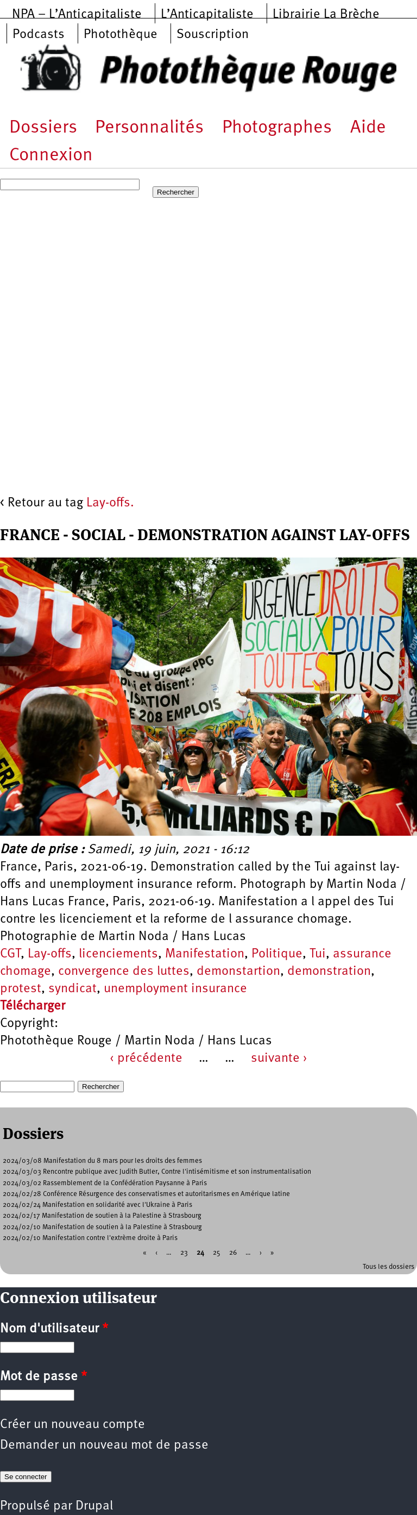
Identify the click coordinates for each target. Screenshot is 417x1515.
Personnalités (149, 128)
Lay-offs (50, 954)
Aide (368, 128)
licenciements (118, 954)
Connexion (51, 156)
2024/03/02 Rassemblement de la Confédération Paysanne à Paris (105, 1183)
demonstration (329, 971)
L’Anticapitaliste (207, 14)
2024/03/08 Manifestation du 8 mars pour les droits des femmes (102, 1161)
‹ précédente (146, 1058)
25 (216, 1252)
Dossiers (43, 128)
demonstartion (238, 971)
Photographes (277, 128)
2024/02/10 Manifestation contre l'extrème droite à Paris (90, 1238)
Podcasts (38, 34)
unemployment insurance (175, 989)
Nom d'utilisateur (54, 1329)
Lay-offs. (110, 503)
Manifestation (204, 954)
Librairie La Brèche (326, 14)
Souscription (212, 34)
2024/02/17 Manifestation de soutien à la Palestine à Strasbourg (102, 1215)
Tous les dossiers (388, 1266)
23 (184, 1252)
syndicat (72, 989)
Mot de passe (43, 1376)
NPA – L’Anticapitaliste (77, 14)
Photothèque (120, 34)
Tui (317, 954)
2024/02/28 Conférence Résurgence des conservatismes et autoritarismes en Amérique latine (146, 1194)
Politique (276, 954)
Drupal (94, 1506)
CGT (10, 954)
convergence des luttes (123, 971)
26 (233, 1252)
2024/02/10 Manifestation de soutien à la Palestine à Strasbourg (102, 1227)
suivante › (279, 1058)
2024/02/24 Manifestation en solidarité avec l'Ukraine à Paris (97, 1205)
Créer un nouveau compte (72, 1424)
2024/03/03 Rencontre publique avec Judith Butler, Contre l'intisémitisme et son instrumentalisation (157, 1171)
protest (20, 989)
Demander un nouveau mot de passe (104, 1445)
